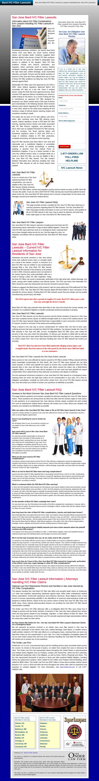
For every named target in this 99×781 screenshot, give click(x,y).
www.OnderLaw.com (67, 667)
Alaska (42, 726)
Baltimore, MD (20, 729)
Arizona (43, 729)
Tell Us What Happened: (67, 121)
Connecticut (45, 741)
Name (60, 97)
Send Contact (64, 146)
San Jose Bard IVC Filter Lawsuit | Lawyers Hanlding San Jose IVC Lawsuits (65, 2)
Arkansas (44, 732)
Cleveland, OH (20, 747)
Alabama (43, 723)
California (44, 735)
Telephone (62, 105)
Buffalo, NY (19, 738)
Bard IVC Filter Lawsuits (16, 2)
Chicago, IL (19, 741)
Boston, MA (20, 735)
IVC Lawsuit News (72, 167)
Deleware (43, 744)
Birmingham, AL (21, 732)
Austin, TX (19, 726)
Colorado (43, 738)
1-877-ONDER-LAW (72, 153)
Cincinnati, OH (21, 744)
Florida (43, 747)
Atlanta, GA (19, 723)
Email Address (64, 113)
